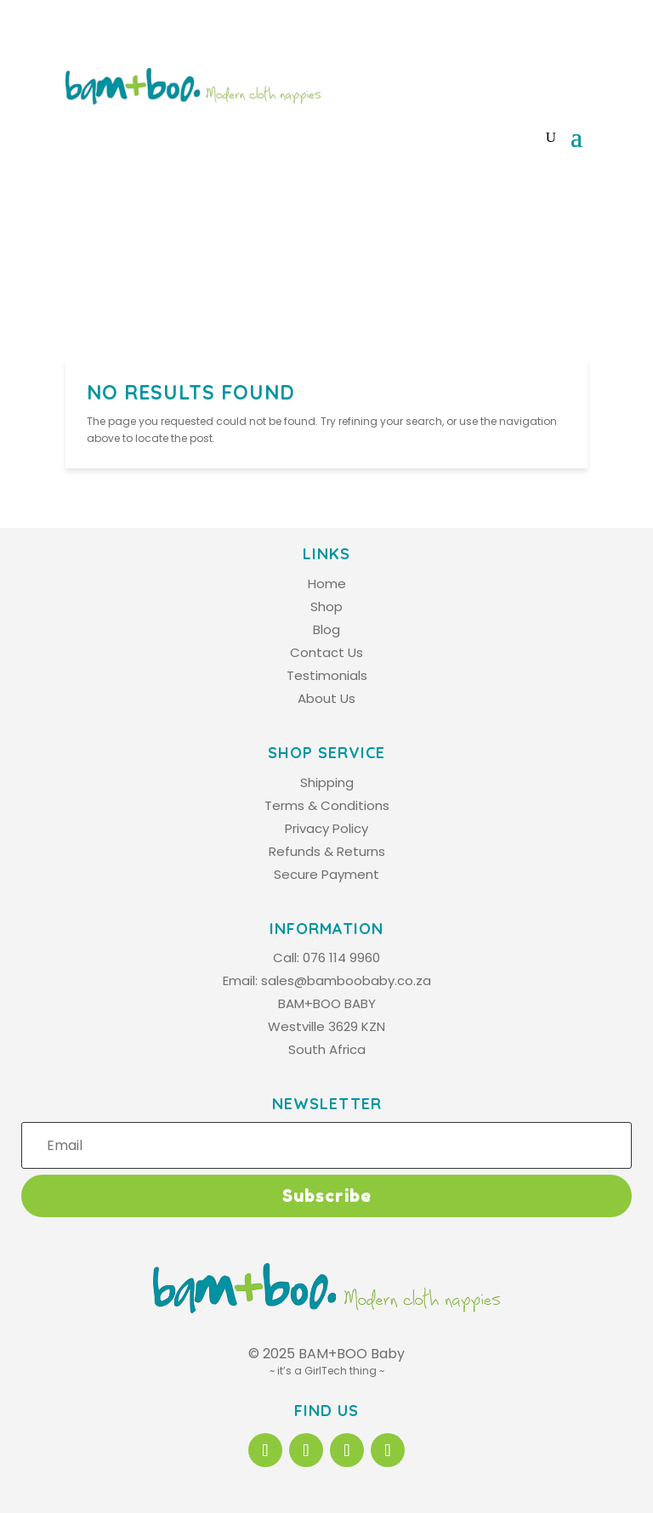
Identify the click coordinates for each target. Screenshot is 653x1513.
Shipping (327, 782)
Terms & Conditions (326, 805)
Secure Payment (326, 874)
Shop (326, 606)
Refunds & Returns (327, 851)
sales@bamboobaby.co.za (346, 980)
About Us (326, 698)
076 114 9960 (341, 957)
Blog (326, 629)
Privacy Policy (326, 828)
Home (327, 583)
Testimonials (327, 675)
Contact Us (326, 652)
